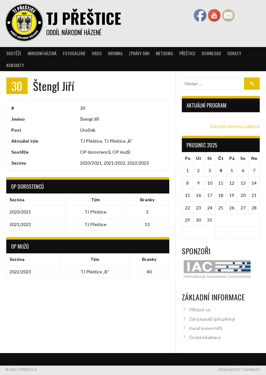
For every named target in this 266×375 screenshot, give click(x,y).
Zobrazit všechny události (235, 126)
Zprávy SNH (139, 53)
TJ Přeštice (83, 18)
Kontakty (15, 65)
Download (211, 53)
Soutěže (13, 53)
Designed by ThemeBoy (240, 367)
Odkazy (234, 53)
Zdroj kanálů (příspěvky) (212, 316)
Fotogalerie (74, 53)
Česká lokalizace (205, 334)
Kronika (115, 53)
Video (97, 53)
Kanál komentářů (205, 325)
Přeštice (187, 53)
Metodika (164, 53)
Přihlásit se (200, 307)
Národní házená (42, 53)
